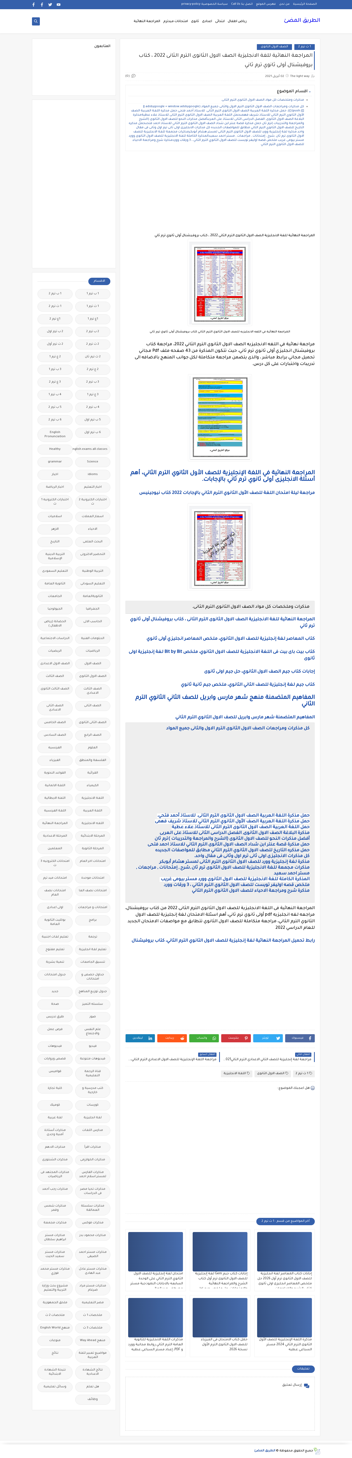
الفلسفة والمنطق (92, 760)
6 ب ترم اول (92, 432)
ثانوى (195, 21)
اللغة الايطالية (55, 798)
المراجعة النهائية (147, 21)
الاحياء (92, 529)
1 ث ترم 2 (304, 47)
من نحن (284, 4)
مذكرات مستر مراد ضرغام (92, 1288)
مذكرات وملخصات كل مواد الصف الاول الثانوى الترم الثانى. (262, 100)
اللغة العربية (92, 811)
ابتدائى (220, 21)
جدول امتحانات (55, 975)
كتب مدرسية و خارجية (92, 1090)
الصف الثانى (92, 706)
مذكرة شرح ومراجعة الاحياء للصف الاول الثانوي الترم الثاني (251, 891)
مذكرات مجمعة (55, 1223)
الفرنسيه (55, 748)
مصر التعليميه (93, 1303)
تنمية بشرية (55, 962)
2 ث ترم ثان (93, 357)
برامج (93, 920)
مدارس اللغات (92, 1130)
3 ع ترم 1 (93, 394)
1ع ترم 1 (93, 319)
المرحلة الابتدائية (93, 836)
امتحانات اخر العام (93, 861)
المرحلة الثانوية (93, 849)
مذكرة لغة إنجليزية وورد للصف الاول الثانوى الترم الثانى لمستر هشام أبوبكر (234, 862)
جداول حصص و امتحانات (92, 977)
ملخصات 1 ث (92, 1315)
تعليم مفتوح (55, 949)
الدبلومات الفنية (92, 638)
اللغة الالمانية (55, 785)
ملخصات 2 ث (55, 1315)
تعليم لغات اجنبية (55, 937)
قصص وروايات (55, 1059)
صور (93, 1017)
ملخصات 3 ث (92, 1328)
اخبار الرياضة (55, 487)
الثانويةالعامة (93, 596)
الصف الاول (92, 664)
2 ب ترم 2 (92, 331)
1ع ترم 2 (55, 319)
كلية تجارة (55, 1088)
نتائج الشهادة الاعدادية (93, 1372)
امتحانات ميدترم (175, 21)
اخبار (55, 474)
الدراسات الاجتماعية (54, 638)
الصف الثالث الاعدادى (93, 691)
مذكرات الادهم (55, 1147)
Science (92, 462)
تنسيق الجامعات (92, 962)
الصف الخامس (55, 722)
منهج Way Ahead (92, 1340)
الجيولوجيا (55, 609)
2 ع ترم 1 (55, 357)
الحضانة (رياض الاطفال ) (55, 624)
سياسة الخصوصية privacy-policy (204, 4)
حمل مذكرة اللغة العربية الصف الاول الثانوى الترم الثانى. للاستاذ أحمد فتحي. (233, 815)
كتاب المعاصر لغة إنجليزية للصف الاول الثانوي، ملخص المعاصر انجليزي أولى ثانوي (231, 639)
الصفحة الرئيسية (305, 4)
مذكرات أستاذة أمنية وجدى (55, 1132)
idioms (93, 474)
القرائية (92, 773)
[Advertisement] (220, 192)
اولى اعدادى (55, 907)
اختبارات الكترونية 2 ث (93, 502)
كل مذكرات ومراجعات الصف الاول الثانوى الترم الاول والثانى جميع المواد (238, 728)
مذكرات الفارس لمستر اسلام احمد (92, 1174)
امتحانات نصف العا (93, 891)
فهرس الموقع (266, 4)
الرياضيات (93, 651)
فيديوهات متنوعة (92, 1059)
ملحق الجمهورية (55, 1303)
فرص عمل (55, 1029)
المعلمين (55, 849)
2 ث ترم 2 (92, 344)
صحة (55, 1004)
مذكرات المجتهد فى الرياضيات (55, 1174)
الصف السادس (55, 735)
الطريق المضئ (302, 21)
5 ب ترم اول (92, 420)
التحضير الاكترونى (92, 554)
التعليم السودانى (92, 584)
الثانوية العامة (55, 584)
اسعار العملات (93, 516)
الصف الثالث (55, 676)
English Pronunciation (55, 435)
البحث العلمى (92, 542)
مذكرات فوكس (93, 1223)
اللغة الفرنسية (55, 811)
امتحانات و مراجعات (92, 907)
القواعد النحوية (55, 773)
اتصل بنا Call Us (242, 4)
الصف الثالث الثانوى (55, 689)
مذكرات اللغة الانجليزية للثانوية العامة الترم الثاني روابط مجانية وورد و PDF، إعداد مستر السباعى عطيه (155, 1345)
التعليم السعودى (55, 571)
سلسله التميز (92, 1004)
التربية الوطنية (92, 571)
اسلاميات (55, 516)
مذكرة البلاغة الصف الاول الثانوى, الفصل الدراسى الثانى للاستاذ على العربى (235, 833)
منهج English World (55, 1328)
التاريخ (54, 542)
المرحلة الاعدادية (55, 836)
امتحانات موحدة (92, 878)
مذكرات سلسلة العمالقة (92, 1208)
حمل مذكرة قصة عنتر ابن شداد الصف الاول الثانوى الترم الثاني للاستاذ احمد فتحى (229, 844)
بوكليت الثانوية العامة (55, 922)
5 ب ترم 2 (55, 407)
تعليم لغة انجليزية (92, 949)
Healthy (55, 449)
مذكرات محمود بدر (92, 1235)
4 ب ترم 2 (92, 407)
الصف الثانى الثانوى (92, 722)
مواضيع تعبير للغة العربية (93, 1355)
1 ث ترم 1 (92, 306)
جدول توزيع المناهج (93, 991)
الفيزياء (55, 760)
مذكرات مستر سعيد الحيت (55, 1254)
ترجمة (92, 937)
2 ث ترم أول (55, 344)
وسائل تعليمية (55, 1387)
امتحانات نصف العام (55, 893)
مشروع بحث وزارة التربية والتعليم (55, 1288)
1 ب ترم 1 (92, 294)
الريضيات (55, 651)
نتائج (55, 1353)
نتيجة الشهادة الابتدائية (55, 1372)
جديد (55, 991)
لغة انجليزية (93, 1118)
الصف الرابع (92, 735)
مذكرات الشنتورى (55, 1160)
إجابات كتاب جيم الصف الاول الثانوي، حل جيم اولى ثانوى (259, 671)
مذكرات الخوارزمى (92, 1160)
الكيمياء (93, 785)
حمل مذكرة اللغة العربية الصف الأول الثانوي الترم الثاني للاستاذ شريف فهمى (232, 821)
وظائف (93, 1399)
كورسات (93, 1105)
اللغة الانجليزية (237, 1073)
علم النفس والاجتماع (92, 1031)
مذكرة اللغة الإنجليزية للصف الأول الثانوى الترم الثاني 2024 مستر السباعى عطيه (285, 1345)
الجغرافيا (92, 609)
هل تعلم (92, 1387)
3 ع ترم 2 (55, 382)
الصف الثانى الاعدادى (54, 708)
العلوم (93, 748)
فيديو (93, 1046)
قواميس (55, 1071)
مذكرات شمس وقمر (55, 1208)
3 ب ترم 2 (92, 382)
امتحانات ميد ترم (55, 878)
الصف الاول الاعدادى (55, 664)
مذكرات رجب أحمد (55, 1189)
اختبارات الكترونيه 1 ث (55, 502)
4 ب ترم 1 (54, 394)
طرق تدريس (55, 1017)
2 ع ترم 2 (93, 369)
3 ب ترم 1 (55, 369)
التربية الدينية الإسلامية (55, 556)
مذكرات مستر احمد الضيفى (93, 1254)
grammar (55, 462)
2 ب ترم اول (55, 331)
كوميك (55, 1105)
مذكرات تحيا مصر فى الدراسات (92, 1191)
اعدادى (207, 21)
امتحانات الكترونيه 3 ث (55, 863)
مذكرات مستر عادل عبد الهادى (93, 1271)
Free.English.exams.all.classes (91, 449)
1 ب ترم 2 (55, 294)
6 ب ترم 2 (55, 420)
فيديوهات (55, 1046)
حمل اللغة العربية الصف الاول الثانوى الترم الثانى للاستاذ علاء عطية (241, 827)
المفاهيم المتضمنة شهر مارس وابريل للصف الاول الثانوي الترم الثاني (244, 717)
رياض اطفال (237, 21)
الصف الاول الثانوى (274, 47)
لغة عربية (55, 1118)
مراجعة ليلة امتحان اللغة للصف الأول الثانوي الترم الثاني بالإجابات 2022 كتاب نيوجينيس (227, 493)
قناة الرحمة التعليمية (92, 1074)
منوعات (55, 1340)
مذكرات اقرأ (92, 1147)
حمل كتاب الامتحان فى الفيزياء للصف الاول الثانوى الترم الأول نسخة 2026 (224, 1345)
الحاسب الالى (92, 622)
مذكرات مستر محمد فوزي (55, 1271)
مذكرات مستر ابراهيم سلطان (55, 1237)
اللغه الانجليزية (93, 823)
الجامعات (55, 596)
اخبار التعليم (93, 487)
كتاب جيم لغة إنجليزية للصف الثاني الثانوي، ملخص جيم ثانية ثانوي (248, 685)
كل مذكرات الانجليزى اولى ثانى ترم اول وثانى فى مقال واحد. (252, 856)
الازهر (55, 529)
